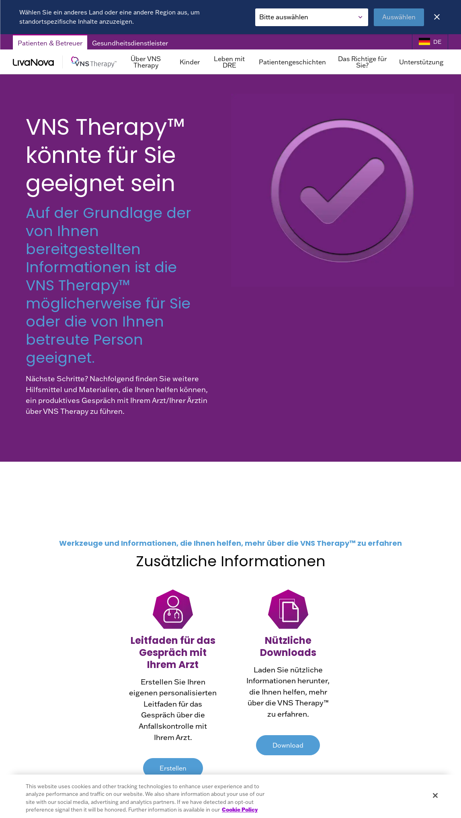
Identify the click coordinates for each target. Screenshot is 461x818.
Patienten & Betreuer (50, 43)
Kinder (190, 62)
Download (288, 745)
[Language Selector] (430, 42)
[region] (230, 796)
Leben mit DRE (229, 62)
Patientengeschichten (292, 62)
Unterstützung (421, 62)
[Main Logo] (65, 61)
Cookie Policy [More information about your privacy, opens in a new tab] (240, 809)
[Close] (437, 17)
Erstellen (173, 768)
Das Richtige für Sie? (362, 62)
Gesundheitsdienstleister (130, 43)
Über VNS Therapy (146, 62)
